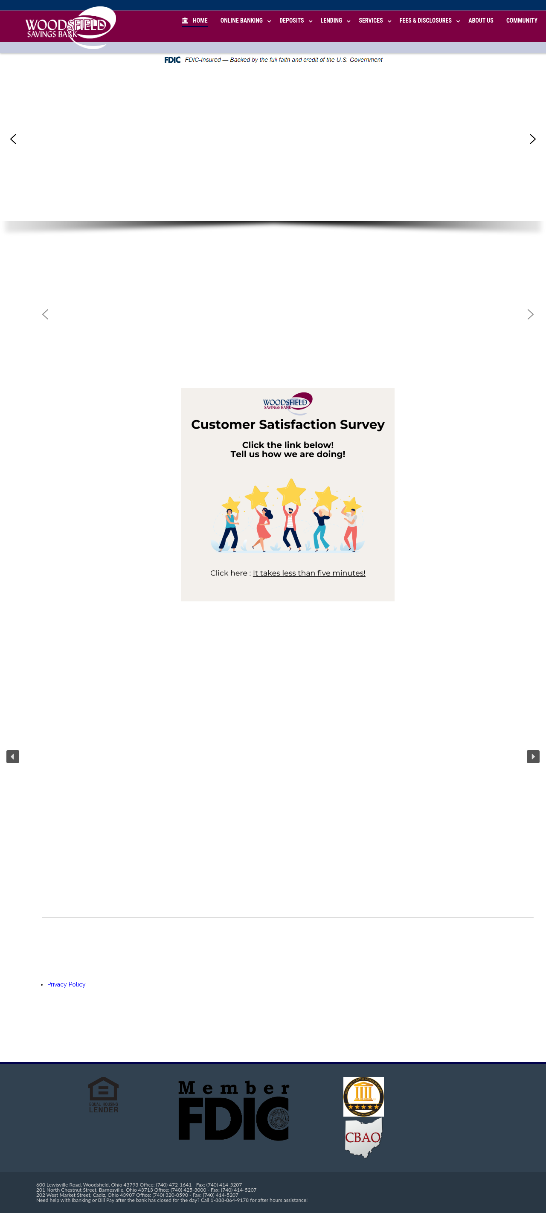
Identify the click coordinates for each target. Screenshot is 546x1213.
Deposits (291, 20)
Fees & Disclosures (426, 20)
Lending (332, 20)
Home (195, 20)
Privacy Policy (66, 984)
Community (521, 20)
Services (371, 20)
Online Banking (242, 20)
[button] (13, 139)
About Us (481, 20)
